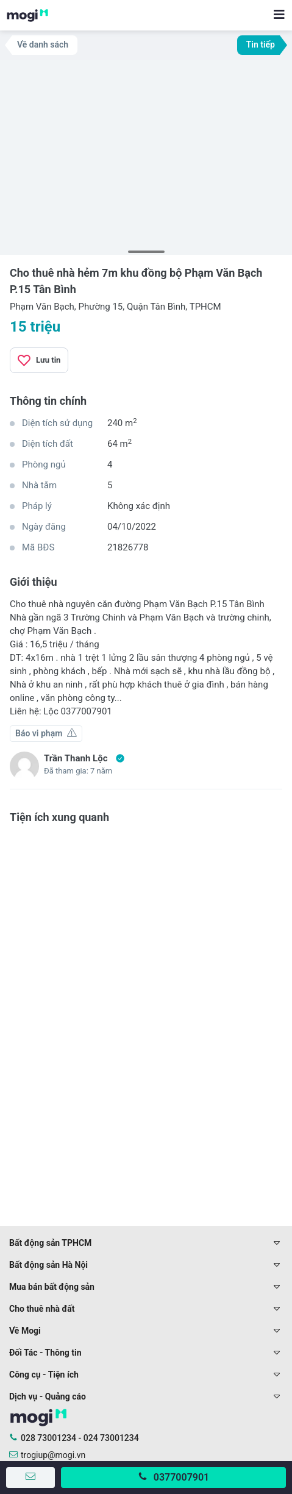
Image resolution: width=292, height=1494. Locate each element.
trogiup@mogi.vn (53, 1455)
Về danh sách (42, 44)
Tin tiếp (260, 44)
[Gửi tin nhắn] (30, 1477)
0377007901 (181, 1477)
